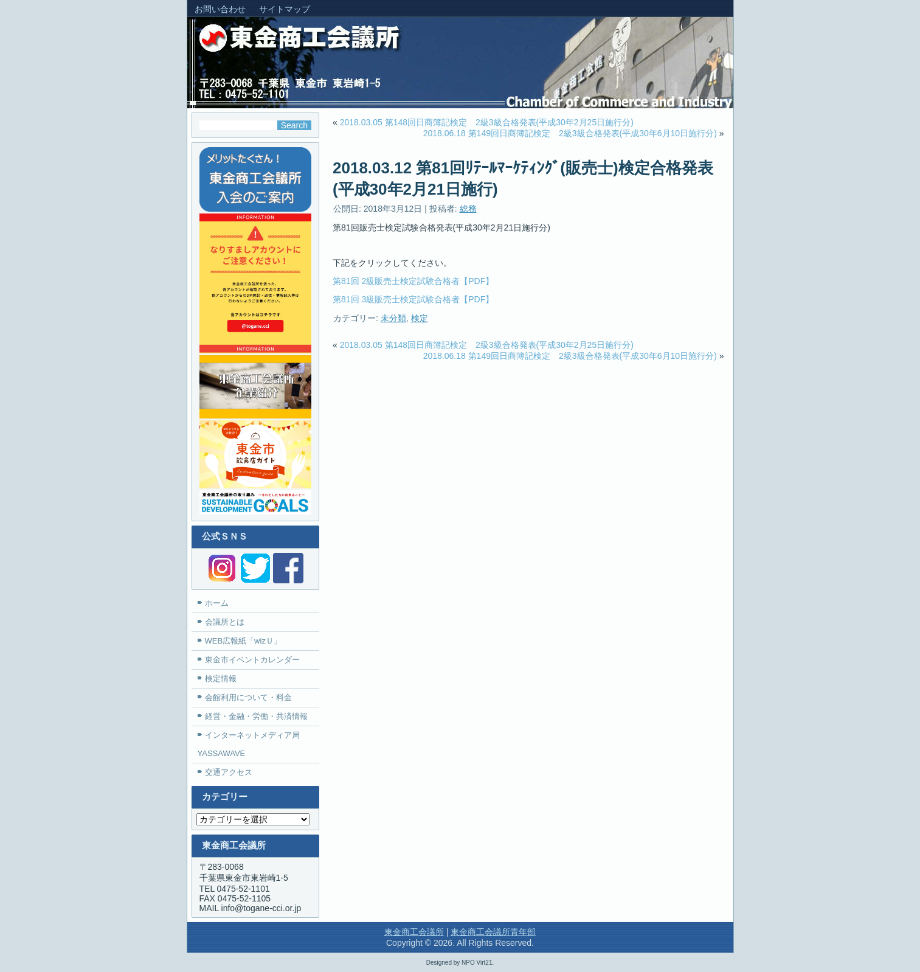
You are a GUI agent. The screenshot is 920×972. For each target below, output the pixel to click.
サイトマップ (284, 9)
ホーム (217, 603)
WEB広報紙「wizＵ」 (243, 640)
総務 (468, 208)
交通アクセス (228, 772)
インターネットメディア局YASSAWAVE (249, 744)
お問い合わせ (220, 9)
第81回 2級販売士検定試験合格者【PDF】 (413, 281)
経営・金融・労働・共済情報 (256, 716)
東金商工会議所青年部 (493, 932)
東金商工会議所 (414, 932)
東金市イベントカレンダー (252, 659)
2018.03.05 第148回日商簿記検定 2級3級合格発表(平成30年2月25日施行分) (487, 122)
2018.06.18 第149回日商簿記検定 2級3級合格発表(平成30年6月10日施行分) (570, 133)
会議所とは (224, 622)
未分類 (393, 318)
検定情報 (221, 678)
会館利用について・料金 (248, 697)
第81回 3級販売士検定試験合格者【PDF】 (413, 299)
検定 (419, 318)
